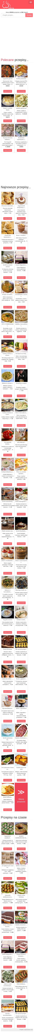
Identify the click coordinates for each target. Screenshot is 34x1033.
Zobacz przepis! (7, 91)
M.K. (32, 1029)
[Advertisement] (17, 36)
